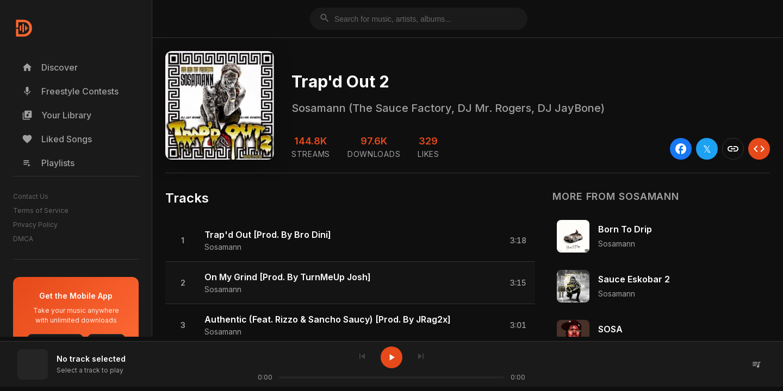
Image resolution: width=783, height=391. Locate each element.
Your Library (56, 115)
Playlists (48, 162)
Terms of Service (41, 210)
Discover (50, 67)
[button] (350, 240)
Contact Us (30, 196)
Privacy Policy (35, 224)
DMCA (23, 239)
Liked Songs (57, 139)
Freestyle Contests (70, 91)
